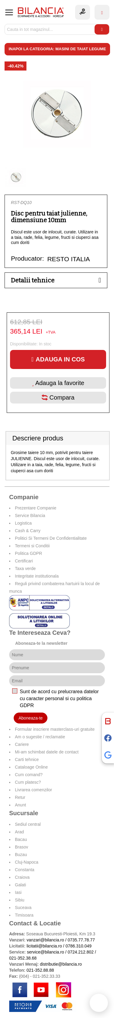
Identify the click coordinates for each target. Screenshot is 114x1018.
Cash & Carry (27, 530)
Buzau (21, 854)
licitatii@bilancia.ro (44, 946)
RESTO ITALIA (68, 258)
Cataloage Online (31, 767)
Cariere (22, 744)
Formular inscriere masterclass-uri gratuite (55, 729)
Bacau (21, 839)
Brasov (21, 847)
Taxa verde (25, 568)
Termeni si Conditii (32, 545)
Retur (20, 797)
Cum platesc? (28, 782)
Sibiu (19, 900)
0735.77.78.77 (81, 939)
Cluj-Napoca (26, 862)
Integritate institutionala (37, 576)
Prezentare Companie (35, 508)
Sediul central (28, 824)
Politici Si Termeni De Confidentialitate (51, 538)
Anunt (20, 804)
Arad (19, 831)
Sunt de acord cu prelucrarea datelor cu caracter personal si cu (59, 698)
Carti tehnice (27, 759)
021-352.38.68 (22, 958)
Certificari (24, 560)
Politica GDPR (28, 553)
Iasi (18, 892)
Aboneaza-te (31, 718)
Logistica (23, 523)
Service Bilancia (30, 515)
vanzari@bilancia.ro (45, 939)
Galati (20, 884)
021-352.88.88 (40, 970)
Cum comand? (29, 774)
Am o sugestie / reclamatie (40, 736)
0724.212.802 (80, 952)
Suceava (23, 907)
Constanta (24, 869)
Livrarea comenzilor (33, 789)
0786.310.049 (78, 946)
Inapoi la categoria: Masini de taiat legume (57, 49)
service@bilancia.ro (45, 952)
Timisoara (24, 915)
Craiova (22, 877)
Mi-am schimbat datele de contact (46, 751)
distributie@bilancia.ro (60, 964)
